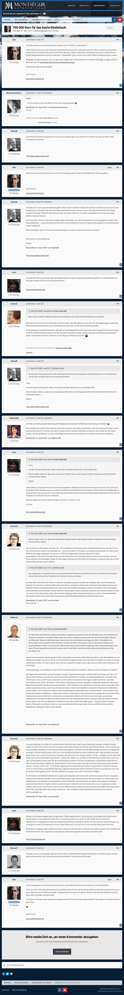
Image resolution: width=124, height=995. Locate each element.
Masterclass (84, 5)
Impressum (5, 990)
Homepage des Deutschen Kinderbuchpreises (57, 62)
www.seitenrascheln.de (35, 79)
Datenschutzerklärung (19, 990)
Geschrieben (35, 40)
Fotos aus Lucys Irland (63, 348)
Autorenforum (99, 5)
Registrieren (115, 5)
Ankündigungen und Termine (47, 31)
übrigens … (30, 352)
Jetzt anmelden (62, 951)
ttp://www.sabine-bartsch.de (38, 156)
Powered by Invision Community (110, 991)
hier (101, 60)
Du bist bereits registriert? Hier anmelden (22, 13)
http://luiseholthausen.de (35, 290)
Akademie (71, 5)
